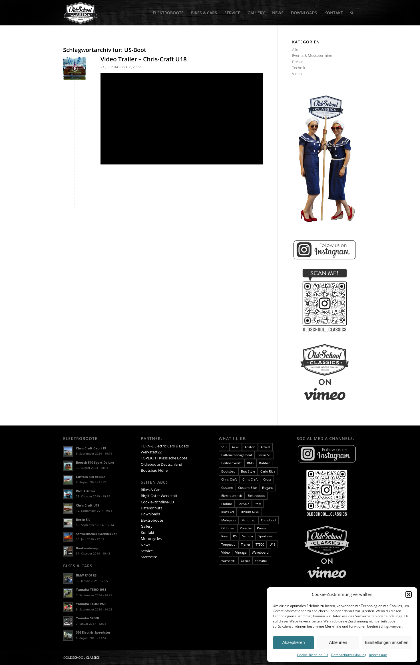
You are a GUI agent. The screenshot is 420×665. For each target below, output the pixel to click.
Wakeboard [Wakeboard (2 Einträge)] (260, 552)
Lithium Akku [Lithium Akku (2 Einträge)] (249, 512)
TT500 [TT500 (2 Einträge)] (260, 544)
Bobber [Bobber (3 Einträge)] (264, 463)
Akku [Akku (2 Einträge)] (235, 447)
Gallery (146, 526)
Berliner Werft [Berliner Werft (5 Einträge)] (231, 463)
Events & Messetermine (312, 55)
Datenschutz (151, 508)
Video (137, 67)
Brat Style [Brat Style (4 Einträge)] (248, 471)
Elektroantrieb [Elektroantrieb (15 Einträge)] (231, 495)
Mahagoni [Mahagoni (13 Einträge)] (228, 520)
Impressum (378, 654)
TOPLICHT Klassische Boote (164, 458)
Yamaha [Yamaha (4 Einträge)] (261, 560)
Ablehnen (338, 642)
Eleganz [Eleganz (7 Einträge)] (267, 487)
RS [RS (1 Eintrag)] (235, 536)
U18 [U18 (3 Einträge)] (272, 544)
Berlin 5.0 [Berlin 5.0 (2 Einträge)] (264, 455)
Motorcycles (151, 538)
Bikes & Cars (151, 489)
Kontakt (147, 532)
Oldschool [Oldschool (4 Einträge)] (268, 520)
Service (147, 550)
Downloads (150, 514)
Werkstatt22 (151, 452)
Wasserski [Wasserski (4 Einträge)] (228, 560)
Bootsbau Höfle (154, 470)
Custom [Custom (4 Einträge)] (227, 487)
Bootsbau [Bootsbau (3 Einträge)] (228, 471)
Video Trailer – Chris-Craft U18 (144, 59)
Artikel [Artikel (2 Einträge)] (265, 447)
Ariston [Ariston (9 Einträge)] (250, 447)
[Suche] (352, 12)
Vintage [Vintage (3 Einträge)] (240, 552)
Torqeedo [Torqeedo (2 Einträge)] (228, 544)
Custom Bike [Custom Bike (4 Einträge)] (247, 487)
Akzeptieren (293, 642)
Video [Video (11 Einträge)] (225, 552)
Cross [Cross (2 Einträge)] (267, 479)
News (145, 544)
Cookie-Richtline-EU (312, 654)
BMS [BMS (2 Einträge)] (250, 463)
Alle (128, 67)
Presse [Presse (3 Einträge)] (261, 528)
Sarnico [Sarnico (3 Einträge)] (247, 536)
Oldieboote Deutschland (161, 464)
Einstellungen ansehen (386, 642)
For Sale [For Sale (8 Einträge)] (243, 504)
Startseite (149, 556)
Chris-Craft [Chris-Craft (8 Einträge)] (229, 479)
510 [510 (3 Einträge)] (223, 447)
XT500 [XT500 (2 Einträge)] (245, 560)
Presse (297, 61)
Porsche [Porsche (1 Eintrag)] (246, 528)
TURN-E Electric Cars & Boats (165, 446)
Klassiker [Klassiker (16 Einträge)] (227, 512)
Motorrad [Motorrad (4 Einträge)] (249, 520)
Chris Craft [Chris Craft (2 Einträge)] (250, 479)
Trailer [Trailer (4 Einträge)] (245, 544)
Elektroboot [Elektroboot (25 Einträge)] (256, 495)
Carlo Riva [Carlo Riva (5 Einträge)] (267, 471)
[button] (408, 594)
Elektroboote (152, 520)
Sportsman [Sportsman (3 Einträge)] (266, 536)
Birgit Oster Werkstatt (159, 495)
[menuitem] (168, 12)
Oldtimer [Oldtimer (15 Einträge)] (227, 528)
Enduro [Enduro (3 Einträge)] (226, 504)
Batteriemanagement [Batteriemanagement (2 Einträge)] (236, 455)
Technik (298, 67)
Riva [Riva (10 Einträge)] (224, 536)
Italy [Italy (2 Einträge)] (258, 504)
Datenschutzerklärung (348, 654)
